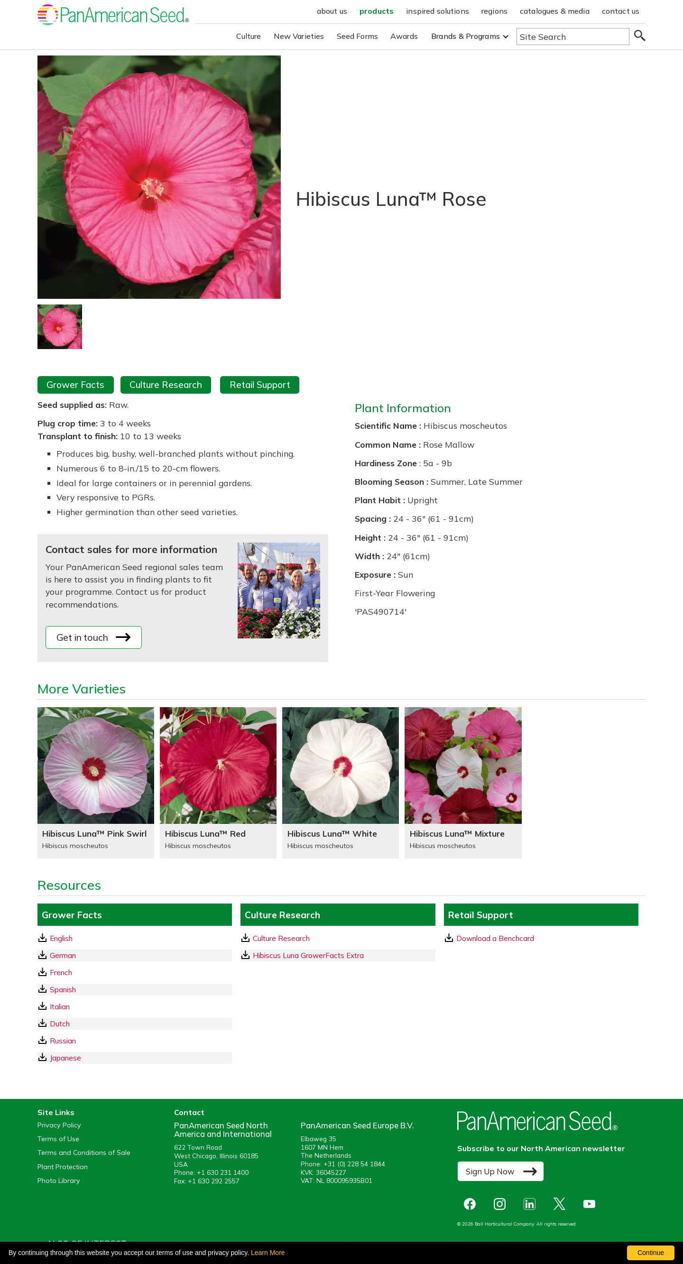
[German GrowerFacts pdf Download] (134, 955)
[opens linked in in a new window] (532, 1204)
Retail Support (260, 384)
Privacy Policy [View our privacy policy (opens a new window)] (59, 1125)
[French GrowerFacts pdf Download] (134, 972)
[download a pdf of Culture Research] (337, 938)
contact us (621, 11)
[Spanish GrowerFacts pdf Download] (134, 990)
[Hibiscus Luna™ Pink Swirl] (95, 782)
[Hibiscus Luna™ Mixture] (463, 782)
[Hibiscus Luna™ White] (340, 782)
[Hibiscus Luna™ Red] (218, 782)
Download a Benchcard (489, 938)
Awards (404, 36)
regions (494, 11)
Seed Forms (357, 36)
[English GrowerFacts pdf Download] (134, 938)
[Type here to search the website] (573, 36)
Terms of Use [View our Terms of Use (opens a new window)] (58, 1139)
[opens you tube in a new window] (592, 1204)
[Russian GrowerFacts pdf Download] (134, 1041)
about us (332, 11)
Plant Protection (62, 1167)
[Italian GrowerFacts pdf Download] (134, 1007)
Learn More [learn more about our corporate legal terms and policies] (268, 1252)
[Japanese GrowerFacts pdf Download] (134, 1058)
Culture (248, 36)
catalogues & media (555, 11)
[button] (470, 36)
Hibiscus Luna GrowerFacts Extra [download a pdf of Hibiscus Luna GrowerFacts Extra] (302, 955)
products (377, 11)
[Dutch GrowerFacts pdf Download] (134, 1024)
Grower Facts (75, 384)
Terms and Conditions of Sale (83, 1153)
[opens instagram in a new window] (502, 1204)
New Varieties (299, 36)
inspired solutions (437, 11)
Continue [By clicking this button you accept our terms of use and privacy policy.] (650, 1252)
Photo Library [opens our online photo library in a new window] (58, 1181)
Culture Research (165, 384)
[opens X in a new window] (562, 1204)
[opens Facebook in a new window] (472, 1204)
